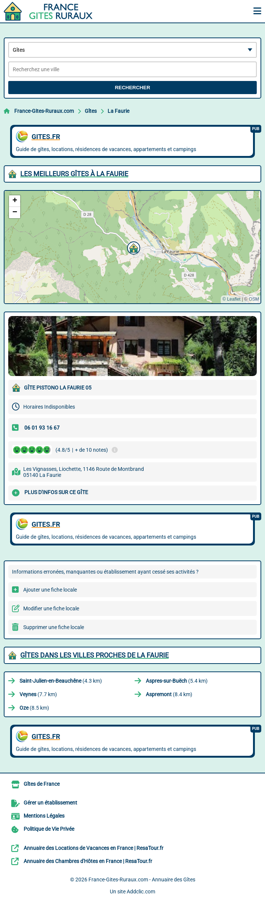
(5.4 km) (177, 681)
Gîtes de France (42, 784)
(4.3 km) (60, 681)
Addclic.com (141, 892)
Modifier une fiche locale (51, 608)
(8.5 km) (34, 708)
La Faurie (118, 111)
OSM (254, 299)
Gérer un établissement (50, 803)
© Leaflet (231, 299)
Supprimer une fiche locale (53, 627)
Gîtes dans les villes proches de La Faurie (94, 655)
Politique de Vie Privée (49, 829)
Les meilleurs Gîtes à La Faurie (74, 174)
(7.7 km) (38, 694)
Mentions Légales (44, 816)
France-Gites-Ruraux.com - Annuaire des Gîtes (141, 880)
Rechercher (132, 87)
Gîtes (91, 111)
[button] (132, 247)
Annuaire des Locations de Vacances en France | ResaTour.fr (93, 848)
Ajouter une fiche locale (50, 590)
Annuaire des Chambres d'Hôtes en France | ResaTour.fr (88, 861)
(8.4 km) (169, 694)
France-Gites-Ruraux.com (44, 111)
